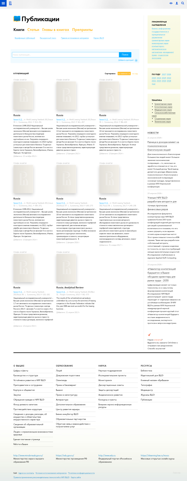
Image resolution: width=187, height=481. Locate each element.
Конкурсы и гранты (107, 399)
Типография (146, 385)
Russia (16, 115)
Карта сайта (76, 477)
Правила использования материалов (75, 38)
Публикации (40, 18)
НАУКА (102, 365)
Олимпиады (61, 380)
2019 (164, 81)
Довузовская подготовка (68, 375)
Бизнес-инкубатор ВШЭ (67, 414)
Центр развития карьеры (68, 409)
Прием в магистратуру (66, 394)
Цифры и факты (20, 370)
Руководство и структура (25, 375)
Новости (153, 132)
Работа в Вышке (20, 444)
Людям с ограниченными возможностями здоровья (33, 433)
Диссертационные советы (111, 385)
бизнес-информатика (161, 28)
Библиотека (146, 370)
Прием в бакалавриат (66, 385)
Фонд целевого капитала (25, 404)
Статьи (33, 29)
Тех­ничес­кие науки (163, 121)
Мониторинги (105, 380)
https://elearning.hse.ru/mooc (155, 455)
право (154, 55)
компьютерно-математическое (159, 47)
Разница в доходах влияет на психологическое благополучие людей (163, 145)
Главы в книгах (55, 29)
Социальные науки (163, 118)
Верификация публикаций (25, 38)
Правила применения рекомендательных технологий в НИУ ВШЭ (41, 477)
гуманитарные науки (160, 40)
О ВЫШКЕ (19, 365)
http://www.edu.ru (107, 455)
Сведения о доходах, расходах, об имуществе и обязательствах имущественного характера (30, 417)
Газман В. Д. (17, 119)
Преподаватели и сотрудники (27, 385)
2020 (159, 81)
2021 (154, 81)
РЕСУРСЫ (146, 365)
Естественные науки (163, 106)
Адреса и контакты (26, 473)
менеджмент (168, 52)
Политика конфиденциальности (81, 473)
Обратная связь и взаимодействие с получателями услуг (73, 425)
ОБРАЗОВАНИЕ (64, 365)
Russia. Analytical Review (70, 287)
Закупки (17, 394)
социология (163, 55)
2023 (164, 78)
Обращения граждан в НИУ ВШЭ (28, 399)
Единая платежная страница (26, 439)
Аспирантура (62, 399)
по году (135, 73)
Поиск (125, 54)
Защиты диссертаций (108, 390)
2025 (154, 78)
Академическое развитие (110, 394)
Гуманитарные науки (163, 103)
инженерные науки (160, 43)
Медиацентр (147, 390)
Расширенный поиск (48, 38)
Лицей (59, 370)
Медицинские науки (163, 109)
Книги (18, 29)
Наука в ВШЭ (99, 38)
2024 (159, 78)
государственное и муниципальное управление (160, 34)
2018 (169, 81)
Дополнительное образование (70, 404)
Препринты (82, 29)
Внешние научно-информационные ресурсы (114, 405)
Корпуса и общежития (24, 390)
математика (157, 52)
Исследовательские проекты (112, 375)
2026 (169, 74)
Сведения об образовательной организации (28, 425)
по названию (123, 73)
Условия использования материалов (51, 473)
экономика (156, 58)
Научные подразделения (110, 370)
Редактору (176, 473)
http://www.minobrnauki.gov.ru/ (28, 455)
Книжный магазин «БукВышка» (155, 380)
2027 (164, 74)
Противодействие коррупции (27, 409)
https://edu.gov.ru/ (65, 455)
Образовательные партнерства (71, 419)
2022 (169, 78)
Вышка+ (59, 390)
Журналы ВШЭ (148, 394)
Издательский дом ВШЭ (152, 375)
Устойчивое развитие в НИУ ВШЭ (29, 380)
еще (153, 83)
